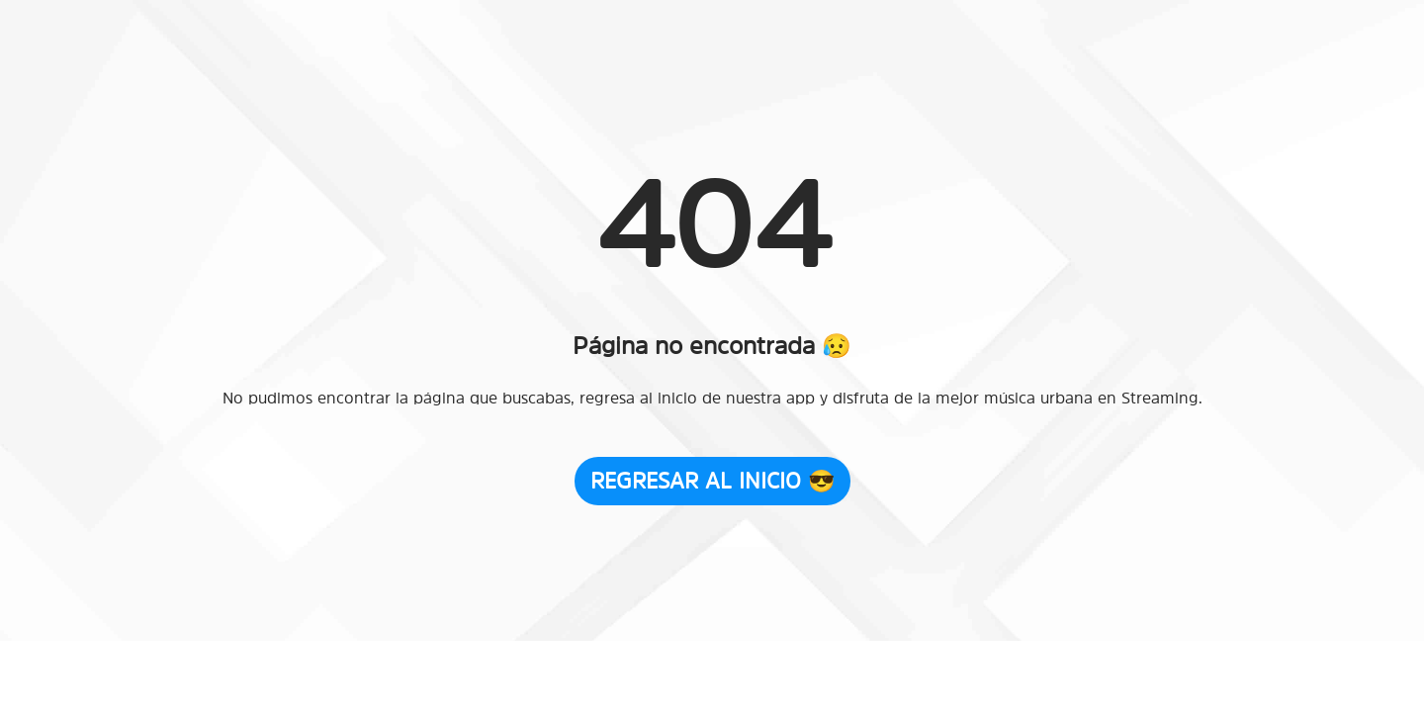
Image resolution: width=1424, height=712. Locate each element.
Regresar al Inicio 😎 (712, 480)
